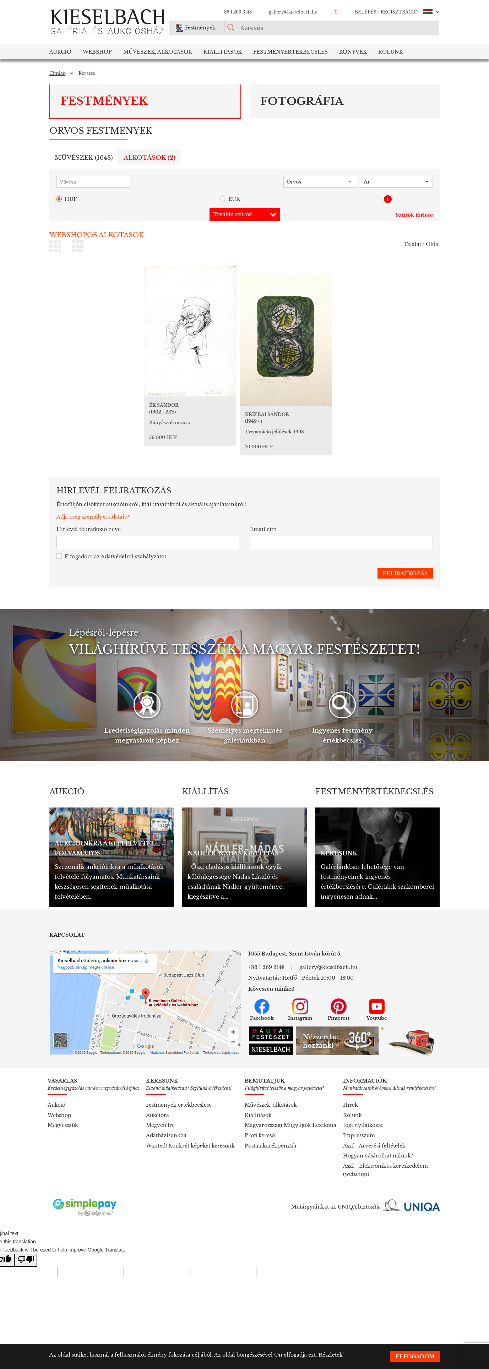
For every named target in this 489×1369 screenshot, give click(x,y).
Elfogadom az (111, 556)
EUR (230, 199)
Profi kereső (260, 1135)
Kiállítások (222, 52)
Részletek (331, 1355)
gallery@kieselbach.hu (293, 12)
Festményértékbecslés (290, 52)
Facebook (262, 1009)
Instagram (300, 1009)
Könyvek (353, 52)
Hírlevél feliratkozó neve (88, 529)
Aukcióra (157, 1115)
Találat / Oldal (422, 244)
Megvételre (160, 1125)
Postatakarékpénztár (271, 1146)
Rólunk (390, 52)
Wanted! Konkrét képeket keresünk (190, 1146)
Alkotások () (149, 157)
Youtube (376, 1009)
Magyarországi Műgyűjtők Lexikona (290, 1125)
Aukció (60, 52)
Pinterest (338, 1009)
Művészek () (84, 157)
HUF (66, 199)
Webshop (97, 52)
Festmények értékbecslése (179, 1105)
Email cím (263, 529)
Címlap (57, 73)
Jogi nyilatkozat (363, 1125)
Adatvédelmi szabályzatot (133, 556)
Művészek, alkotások (271, 1105)
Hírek (350, 1105)
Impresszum (359, 1135)
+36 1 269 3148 (237, 12)
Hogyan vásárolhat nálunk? (378, 1155)
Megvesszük (63, 1125)
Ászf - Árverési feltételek (374, 1146)
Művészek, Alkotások (157, 52)
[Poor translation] (26, 1260)
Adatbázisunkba (166, 1135)
